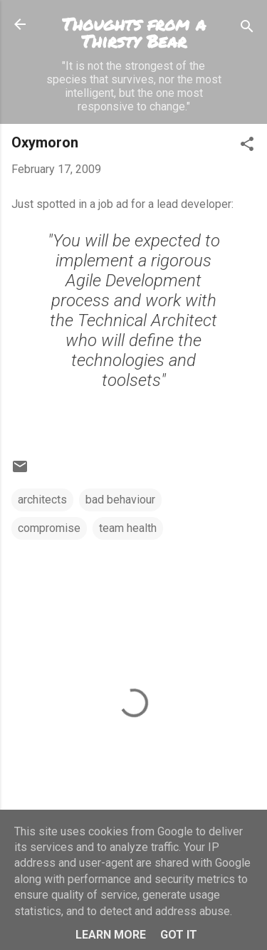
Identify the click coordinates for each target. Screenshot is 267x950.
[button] (247, 146)
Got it (178, 934)
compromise (49, 528)
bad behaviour (120, 499)
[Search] (247, 29)
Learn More (110, 934)
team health (128, 528)
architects (42, 499)
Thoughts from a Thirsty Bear (134, 32)
